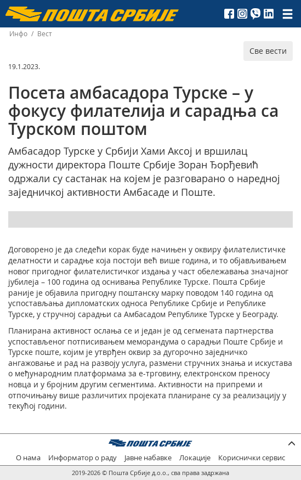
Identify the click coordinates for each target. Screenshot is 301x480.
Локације (195, 457)
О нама (28, 457)
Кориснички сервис (251, 457)
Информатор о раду (82, 457)
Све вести (268, 51)
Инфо (18, 33)
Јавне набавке (148, 457)
